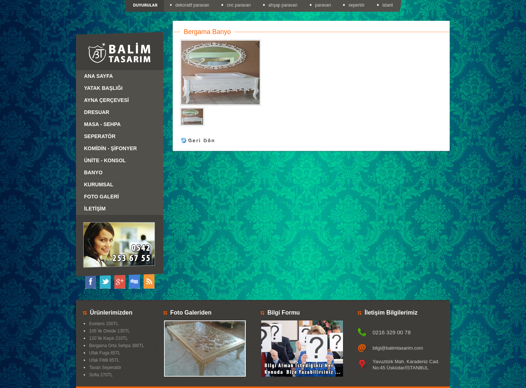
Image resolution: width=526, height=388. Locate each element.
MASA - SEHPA (102, 124)
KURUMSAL (98, 184)
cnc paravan (239, 5)
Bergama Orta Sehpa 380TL (116, 345)
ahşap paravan (283, 5)
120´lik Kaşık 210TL (108, 338)
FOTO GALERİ (101, 196)
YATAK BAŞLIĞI (103, 88)
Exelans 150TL (103, 323)
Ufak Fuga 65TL (105, 352)
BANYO (93, 172)
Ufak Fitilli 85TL (104, 360)
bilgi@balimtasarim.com (398, 348)
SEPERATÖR (99, 136)
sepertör (357, 5)
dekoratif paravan (193, 5)
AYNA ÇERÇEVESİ (106, 100)
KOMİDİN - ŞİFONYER (110, 148)
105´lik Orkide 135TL (109, 331)
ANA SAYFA (98, 76)
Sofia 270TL (101, 374)
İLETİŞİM (95, 209)
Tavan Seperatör (105, 367)
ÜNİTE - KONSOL (105, 160)
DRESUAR (96, 112)
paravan (324, 5)
